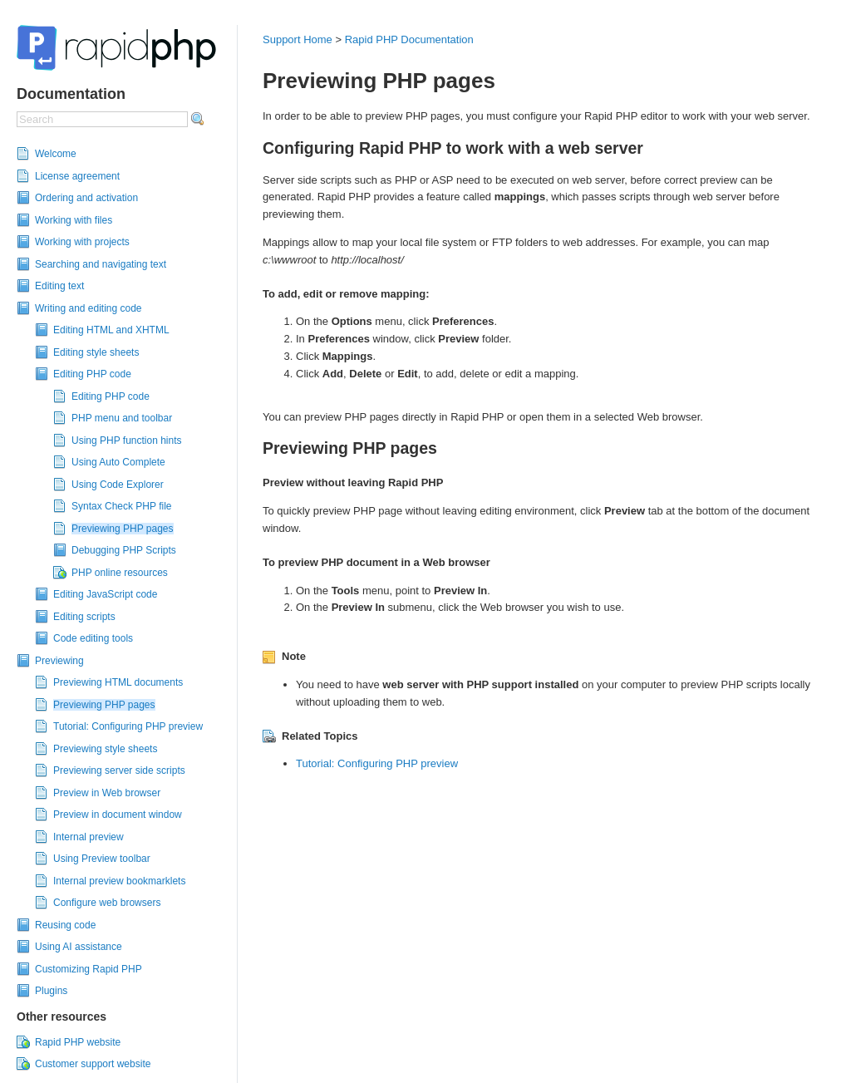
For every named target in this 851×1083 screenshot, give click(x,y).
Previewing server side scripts (119, 770)
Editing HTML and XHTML (111, 330)
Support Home (297, 39)
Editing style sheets (96, 352)
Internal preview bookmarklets (119, 881)
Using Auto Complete (118, 462)
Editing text (59, 286)
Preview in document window (117, 814)
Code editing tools (93, 638)
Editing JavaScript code (105, 594)
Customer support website (92, 1064)
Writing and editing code (88, 308)
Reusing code (65, 925)
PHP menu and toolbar (121, 418)
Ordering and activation (86, 198)
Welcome (55, 154)
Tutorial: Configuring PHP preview (128, 726)
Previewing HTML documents (118, 682)
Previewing (59, 661)
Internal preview (88, 837)
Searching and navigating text (100, 264)
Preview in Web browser (106, 793)
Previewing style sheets (105, 749)
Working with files (73, 220)
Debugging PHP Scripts (123, 550)
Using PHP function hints (126, 440)
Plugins (51, 991)
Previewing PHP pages (122, 528)
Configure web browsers (106, 902)
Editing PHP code (92, 374)
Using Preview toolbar (101, 858)
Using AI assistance (78, 947)
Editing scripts (84, 617)
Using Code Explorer (117, 484)
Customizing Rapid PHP (88, 969)
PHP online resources (119, 572)
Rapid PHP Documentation (409, 39)
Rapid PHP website (78, 1042)
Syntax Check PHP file (121, 506)
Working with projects (82, 242)
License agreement (77, 176)
